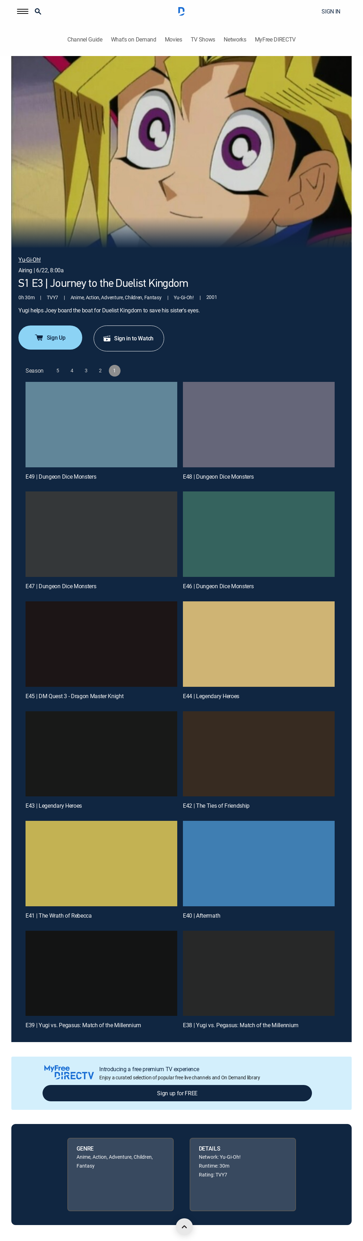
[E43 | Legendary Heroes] (101, 754)
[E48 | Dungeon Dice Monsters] (259, 424)
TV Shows (203, 39)
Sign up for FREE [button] (177, 1093)
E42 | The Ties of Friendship (216, 805)
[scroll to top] (184, 1226)
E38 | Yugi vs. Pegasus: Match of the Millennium (240, 1025)
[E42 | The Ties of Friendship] (259, 754)
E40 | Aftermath (201, 915)
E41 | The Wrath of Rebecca (59, 915)
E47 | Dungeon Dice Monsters (61, 586)
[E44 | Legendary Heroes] (259, 644)
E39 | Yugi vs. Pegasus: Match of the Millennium (83, 1025)
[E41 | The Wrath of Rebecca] (101, 863)
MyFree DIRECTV (275, 39)
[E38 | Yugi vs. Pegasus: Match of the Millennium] (259, 973)
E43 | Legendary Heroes (54, 805)
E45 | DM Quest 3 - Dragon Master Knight (75, 696)
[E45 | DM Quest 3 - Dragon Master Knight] (101, 644)
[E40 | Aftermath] (259, 863)
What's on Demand (133, 39)
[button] (22, 11)
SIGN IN (331, 11)
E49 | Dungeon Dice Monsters (61, 476)
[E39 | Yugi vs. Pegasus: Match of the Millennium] (101, 973)
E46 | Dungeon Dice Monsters (218, 586)
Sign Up (50, 338)
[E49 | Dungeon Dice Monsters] (101, 424)
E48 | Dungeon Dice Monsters (218, 476)
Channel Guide (84, 39)
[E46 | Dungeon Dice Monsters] (259, 534)
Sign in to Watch (128, 338)
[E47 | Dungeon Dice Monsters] (101, 534)
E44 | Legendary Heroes (211, 696)
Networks (235, 39)
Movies (173, 39)
